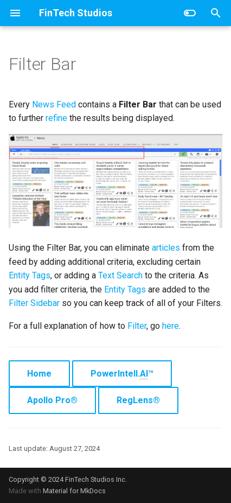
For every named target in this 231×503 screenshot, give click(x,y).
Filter (136, 326)
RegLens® (138, 400)
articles (166, 248)
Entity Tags (29, 275)
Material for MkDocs (74, 491)
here (170, 326)
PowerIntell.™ (122, 373)
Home (39, 373)
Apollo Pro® (52, 400)
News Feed (54, 104)
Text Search (120, 275)
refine (56, 118)
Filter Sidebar (34, 303)
